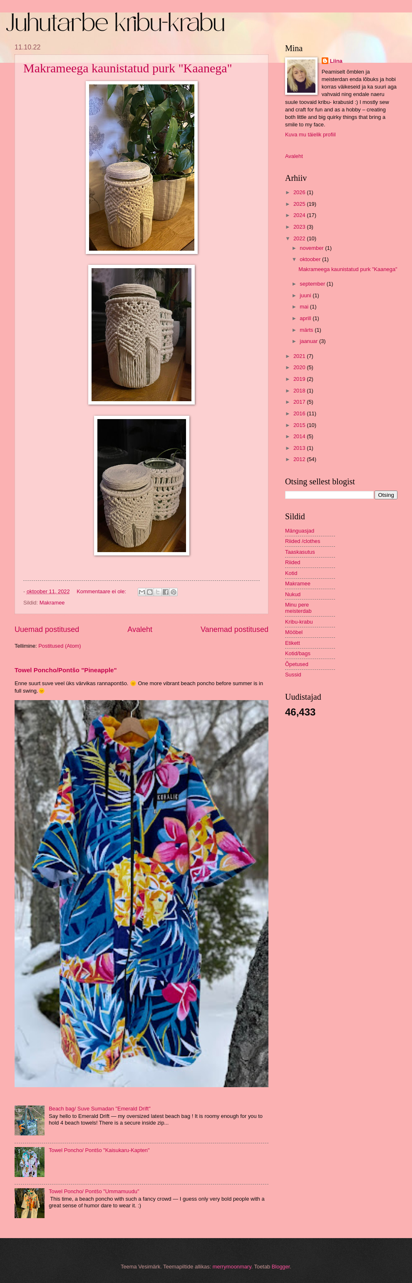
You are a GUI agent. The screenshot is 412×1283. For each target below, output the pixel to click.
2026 (300, 192)
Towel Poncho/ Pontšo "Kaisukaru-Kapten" (99, 1150)
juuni (306, 295)
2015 (300, 425)
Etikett (292, 643)
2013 (300, 448)
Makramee (52, 603)
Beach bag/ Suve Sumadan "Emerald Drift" (100, 1108)
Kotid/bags (297, 653)
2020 (300, 367)
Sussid (293, 674)
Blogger (281, 1266)
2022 (300, 238)
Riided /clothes (302, 541)
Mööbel (294, 632)
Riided (292, 562)
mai (305, 306)
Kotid (291, 573)
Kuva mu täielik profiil (310, 134)
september (313, 284)
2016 (300, 413)
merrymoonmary (232, 1266)
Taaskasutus (300, 552)
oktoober (311, 259)
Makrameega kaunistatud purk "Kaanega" (127, 68)
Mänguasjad (299, 531)
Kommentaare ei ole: (102, 591)
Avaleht (139, 629)
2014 (300, 436)
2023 (300, 227)
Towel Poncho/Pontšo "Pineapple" (66, 670)
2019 (300, 379)
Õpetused (296, 664)
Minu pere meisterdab (298, 608)
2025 (300, 204)
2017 (300, 402)
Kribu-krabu (299, 622)
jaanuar (309, 341)
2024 (300, 215)
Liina (336, 61)
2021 (300, 356)
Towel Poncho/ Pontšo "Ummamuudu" (94, 1191)
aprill (306, 318)
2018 (300, 390)
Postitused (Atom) (59, 646)
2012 (300, 459)
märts (307, 330)
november (312, 248)
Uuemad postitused (47, 629)
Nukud (292, 594)
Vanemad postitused (234, 629)
